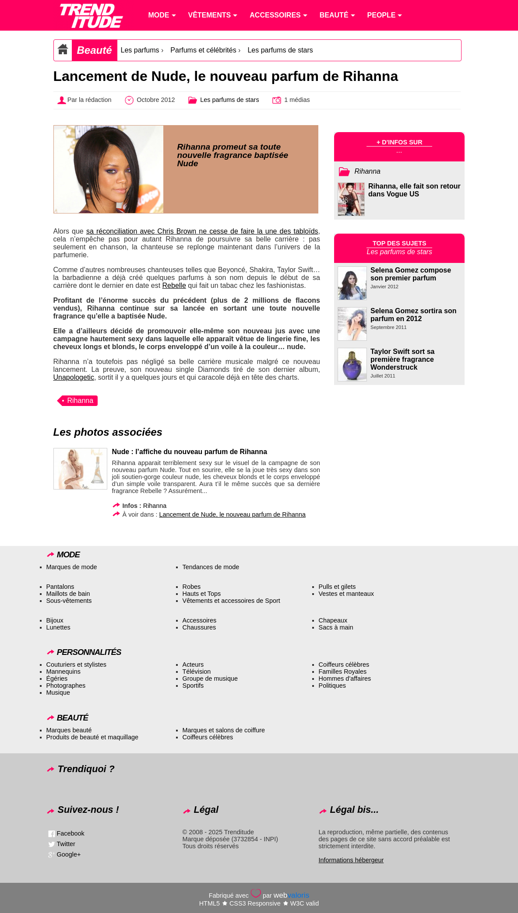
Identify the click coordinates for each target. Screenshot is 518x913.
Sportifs (193, 685)
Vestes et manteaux (346, 593)
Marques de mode (71, 566)
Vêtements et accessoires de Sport (231, 600)
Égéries (57, 678)
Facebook (71, 833)
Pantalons (60, 586)
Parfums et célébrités (203, 50)
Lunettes (58, 627)
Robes (192, 586)
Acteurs (193, 664)
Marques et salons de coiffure (224, 730)
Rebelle (174, 285)
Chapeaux (333, 620)
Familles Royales (343, 671)
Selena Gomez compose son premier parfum (410, 274)
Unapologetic (73, 377)
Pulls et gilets (337, 586)
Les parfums (140, 50)
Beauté (94, 50)
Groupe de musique (210, 678)
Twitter (66, 843)
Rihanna (80, 400)
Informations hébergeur (351, 860)
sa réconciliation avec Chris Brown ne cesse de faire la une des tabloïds (202, 231)
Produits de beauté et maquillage (92, 737)
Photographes (66, 685)
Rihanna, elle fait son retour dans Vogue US (414, 190)
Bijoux (54, 620)
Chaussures (199, 627)
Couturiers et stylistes (76, 664)
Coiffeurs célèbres (344, 664)
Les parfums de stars (280, 50)
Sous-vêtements (69, 600)
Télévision (197, 671)
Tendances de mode (211, 566)
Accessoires (200, 620)
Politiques (332, 685)
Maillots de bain (68, 593)
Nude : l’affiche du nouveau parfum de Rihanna (189, 451)
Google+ (69, 854)
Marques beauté (69, 730)
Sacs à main (336, 627)
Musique (58, 692)
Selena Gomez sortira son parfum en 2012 (413, 314)
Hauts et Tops (202, 593)
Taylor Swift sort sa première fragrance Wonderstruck (402, 359)
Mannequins (63, 671)
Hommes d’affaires (345, 678)
